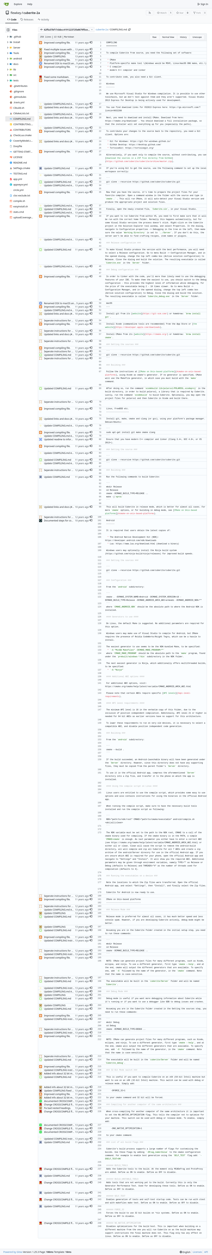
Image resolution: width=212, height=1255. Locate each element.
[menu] (185, 1252)
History (183, 37)
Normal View (168, 37)
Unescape (197, 37)
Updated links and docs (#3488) (61, 107)
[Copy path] (129, 29)
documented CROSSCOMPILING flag (63, 1101)
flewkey (16, 12)
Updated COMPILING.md (57, 181)
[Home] (6, 4)
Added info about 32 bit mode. (60, 1073)
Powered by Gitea (12, 1252)
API (206, 1252)
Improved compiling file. (57, 42)
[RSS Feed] (150, 12)
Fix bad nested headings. (57, 1108)
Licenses (197, 1252)
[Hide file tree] (8, 30)
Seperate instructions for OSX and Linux (65, 320)
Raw (155, 37)
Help (29, 4)
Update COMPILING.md (57, 168)
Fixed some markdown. (56, 77)
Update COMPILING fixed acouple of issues (67, 1090)
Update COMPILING (54, 56)
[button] (91, 42)
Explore (18, 4)
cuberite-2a (32, 12)
